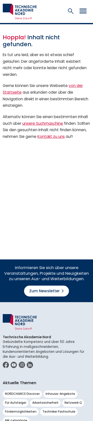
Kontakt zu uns (51, 136)
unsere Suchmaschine (42, 123)
